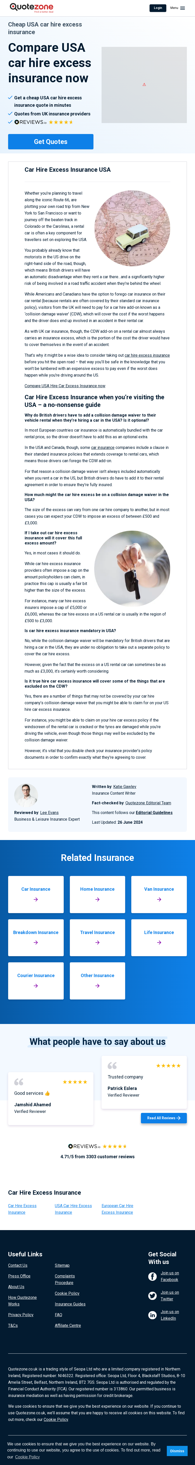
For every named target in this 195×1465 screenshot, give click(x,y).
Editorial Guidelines (154, 812)
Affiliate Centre (68, 1325)
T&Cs (13, 1325)
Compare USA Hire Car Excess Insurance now (65, 385)
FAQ (58, 1314)
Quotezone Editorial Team (148, 803)
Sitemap (62, 1265)
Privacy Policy (21, 1314)
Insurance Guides (70, 1304)
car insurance (103, 447)
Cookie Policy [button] (27, 1457)
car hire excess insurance (147, 355)
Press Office (19, 1276)
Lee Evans (49, 812)
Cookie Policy (67, 1293)
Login (158, 8)
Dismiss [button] (177, 1451)
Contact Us (17, 1265)
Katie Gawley (124, 786)
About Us (16, 1286)
